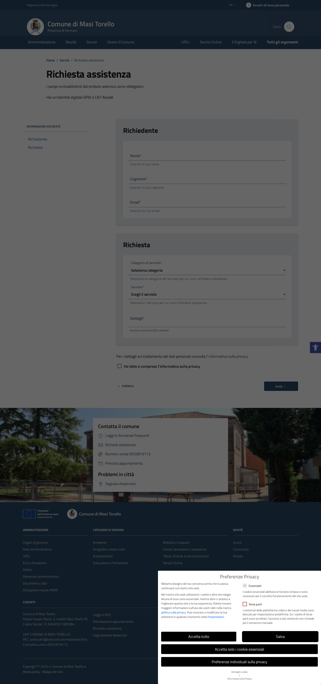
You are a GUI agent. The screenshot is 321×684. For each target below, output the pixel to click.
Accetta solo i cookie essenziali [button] (239, 649)
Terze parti (252, 604)
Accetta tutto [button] (198, 636)
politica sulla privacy (173, 612)
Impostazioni (216, 616)
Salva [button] (280, 636)
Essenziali (252, 585)
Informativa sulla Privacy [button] (239, 678)
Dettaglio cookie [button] (239, 672)
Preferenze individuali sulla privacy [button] (239, 662)
